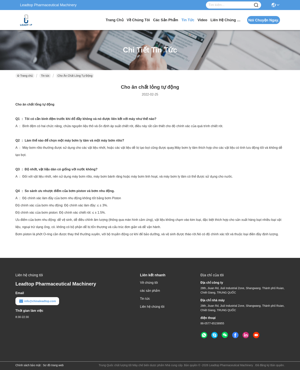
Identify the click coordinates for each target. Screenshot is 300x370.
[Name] (256, 5)
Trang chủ (115, 20)
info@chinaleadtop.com (37, 301)
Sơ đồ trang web (53, 365)
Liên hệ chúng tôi (225, 20)
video (202, 20)
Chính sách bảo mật (28, 365)
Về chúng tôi (138, 20)
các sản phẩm (165, 20)
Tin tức (187, 20)
